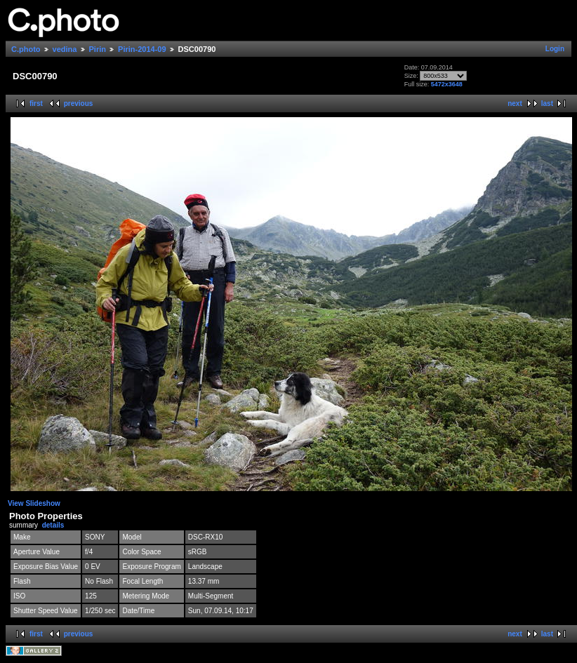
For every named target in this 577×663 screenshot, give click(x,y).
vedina (65, 49)
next (515, 103)
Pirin (97, 49)
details (53, 525)
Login (554, 49)
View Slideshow (34, 503)
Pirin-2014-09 (142, 49)
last (547, 103)
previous (78, 103)
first (36, 103)
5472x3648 (447, 84)
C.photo (26, 49)
